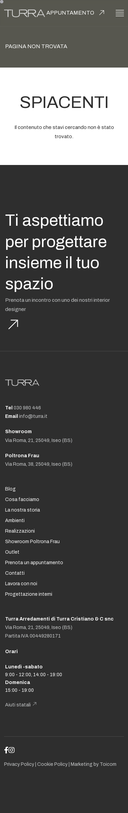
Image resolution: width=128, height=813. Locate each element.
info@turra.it (33, 416)
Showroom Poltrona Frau (32, 541)
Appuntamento (70, 13)
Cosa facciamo (22, 499)
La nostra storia (22, 510)
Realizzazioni (20, 531)
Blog (10, 489)
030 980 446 (27, 407)
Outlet (12, 552)
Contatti (15, 573)
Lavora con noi (21, 583)
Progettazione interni (28, 594)
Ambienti (15, 520)
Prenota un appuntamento (34, 562)
